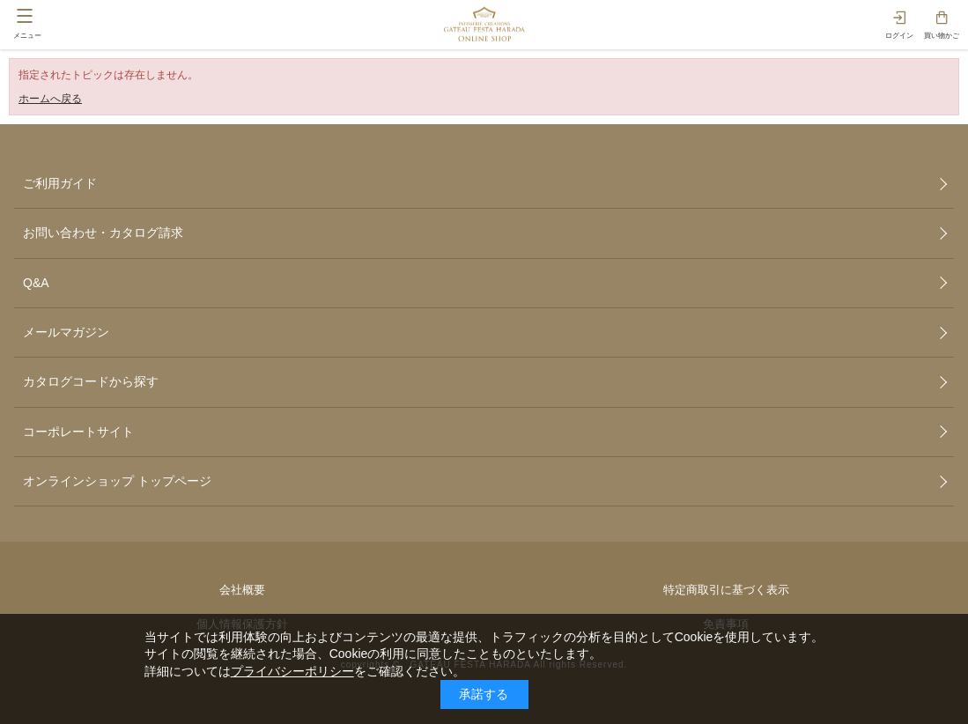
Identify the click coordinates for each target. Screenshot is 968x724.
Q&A (36, 283)
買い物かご (941, 36)
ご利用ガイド (60, 183)
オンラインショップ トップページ (117, 481)
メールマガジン (66, 332)
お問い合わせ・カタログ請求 (103, 232)
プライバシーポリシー (292, 671)
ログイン (899, 36)
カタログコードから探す (91, 381)
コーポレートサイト (78, 432)
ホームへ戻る (50, 98)
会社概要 (242, 589)
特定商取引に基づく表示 (726, 589)
